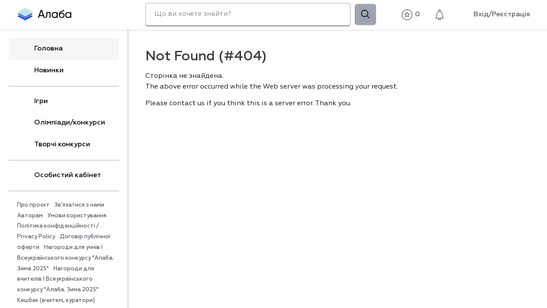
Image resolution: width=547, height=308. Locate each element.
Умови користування (76, 216)
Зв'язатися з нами (79, 205)
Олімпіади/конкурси (61, 123)
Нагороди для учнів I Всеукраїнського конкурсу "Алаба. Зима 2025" (65, 258)
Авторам (30, 216)
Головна (40, 48)
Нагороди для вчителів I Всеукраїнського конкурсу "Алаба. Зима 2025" (57, 279)
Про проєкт (33, 205)
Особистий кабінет (59, 175)
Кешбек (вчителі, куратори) (56, 300)
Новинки (40, 70)
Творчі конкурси (53, 145)
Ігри (32, 101)
